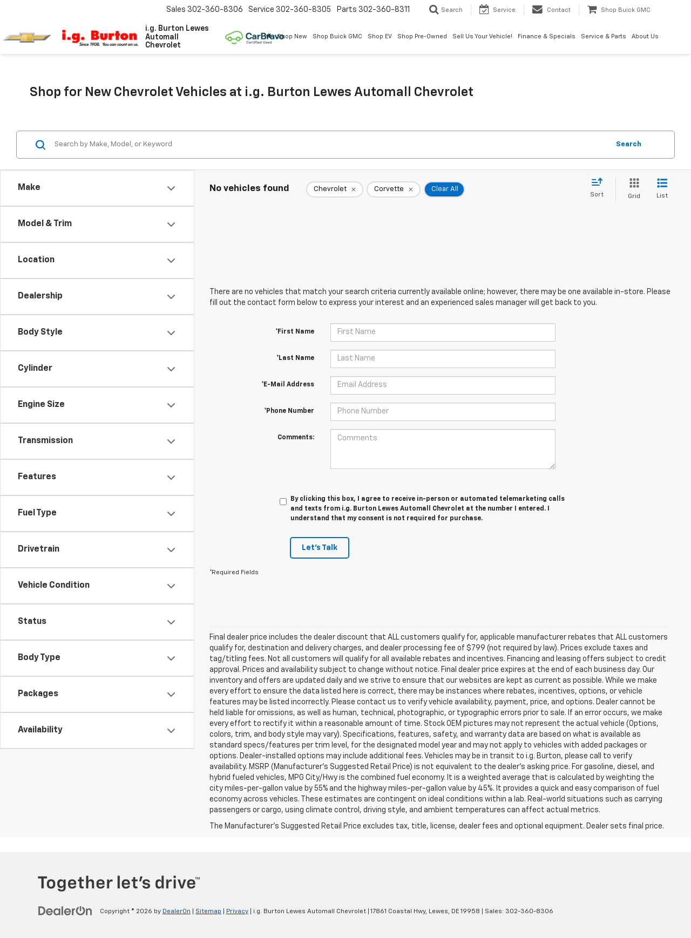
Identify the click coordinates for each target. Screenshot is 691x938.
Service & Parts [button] (603, 36)
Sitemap (208, 911)
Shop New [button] (292, 36)
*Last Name (295, 358)
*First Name (294, 332)
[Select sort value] (600, 188)
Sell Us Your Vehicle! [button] (482, 36)
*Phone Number (289, 411)
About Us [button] (645, 36)
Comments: (295, 437)
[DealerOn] (65, 911)
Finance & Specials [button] (546, 36)
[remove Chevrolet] (334, 189)
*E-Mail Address (287, 385)
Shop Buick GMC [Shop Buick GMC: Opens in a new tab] (337, 36)
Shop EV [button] (380, 36)
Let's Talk (319, 548)
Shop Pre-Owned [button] (422, 36)
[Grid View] (631, 189)
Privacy (237, 911)
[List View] (662, 189)
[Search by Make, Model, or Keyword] (330, 145)
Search (628, 144)
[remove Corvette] (394, 189)
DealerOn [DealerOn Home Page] (176, 911)
